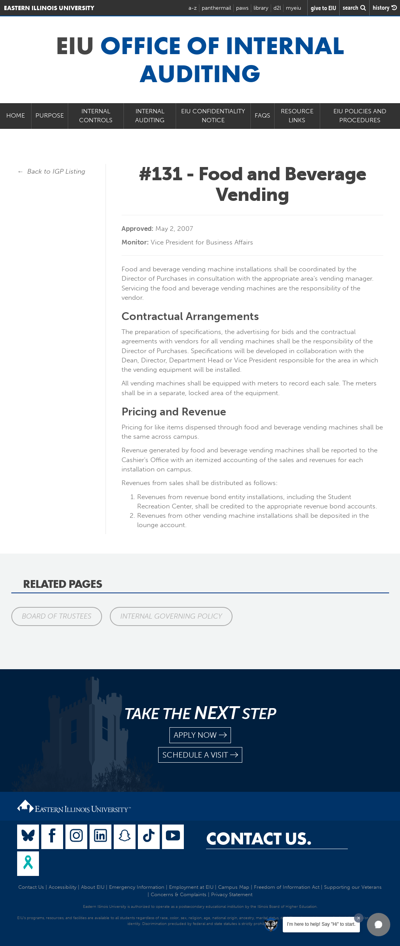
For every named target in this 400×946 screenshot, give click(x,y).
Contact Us (31, 887)
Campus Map (233, 887)
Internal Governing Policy (171, 616)
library (261, 8)
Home (15, 115)
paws (242, 8)
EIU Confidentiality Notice (213, 115)
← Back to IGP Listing (51, 171)
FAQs (262, 115)
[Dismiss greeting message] (358, 918)
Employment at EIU (191, 887)
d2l (277, 8)
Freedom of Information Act (286, 887)
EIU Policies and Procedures (359, 115)
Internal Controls (96, 115)
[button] (378, 924)
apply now (200, 735)
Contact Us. (259, 838)
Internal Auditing (149, 115)
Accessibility (62, 887)
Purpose (49, 115)
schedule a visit (200, 755)
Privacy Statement (231, 894)
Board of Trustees (57, 616)
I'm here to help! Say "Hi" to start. (321, 924)
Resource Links (297, 115)
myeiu (293, 8)
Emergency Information (136, 887)
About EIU (92, 887)
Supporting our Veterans (353, 887)
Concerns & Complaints (178, 894)
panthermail (216, 8)
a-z (193, 8)
